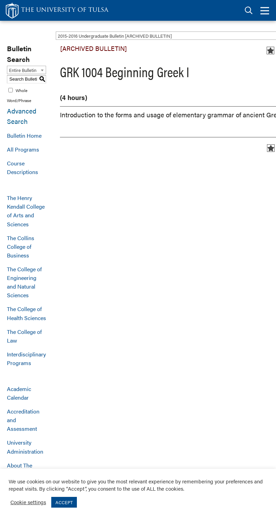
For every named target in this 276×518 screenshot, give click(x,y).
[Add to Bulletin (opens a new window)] (270, 50)
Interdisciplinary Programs (26, 358)
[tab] (248, 10)
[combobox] (26, 70)
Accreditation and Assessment (23, 420)
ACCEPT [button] (64, 502)
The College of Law (24, 336)
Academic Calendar (19, 393)
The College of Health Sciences (26, 313)
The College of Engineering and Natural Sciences (24, 282)
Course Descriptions (22, 167)
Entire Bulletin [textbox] (22, 70)
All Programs (23, 149)
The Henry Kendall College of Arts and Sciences (26, 211)
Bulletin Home (24, 135)
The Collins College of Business (20, 246)
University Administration (25, 446)
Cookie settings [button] (28, 502)
